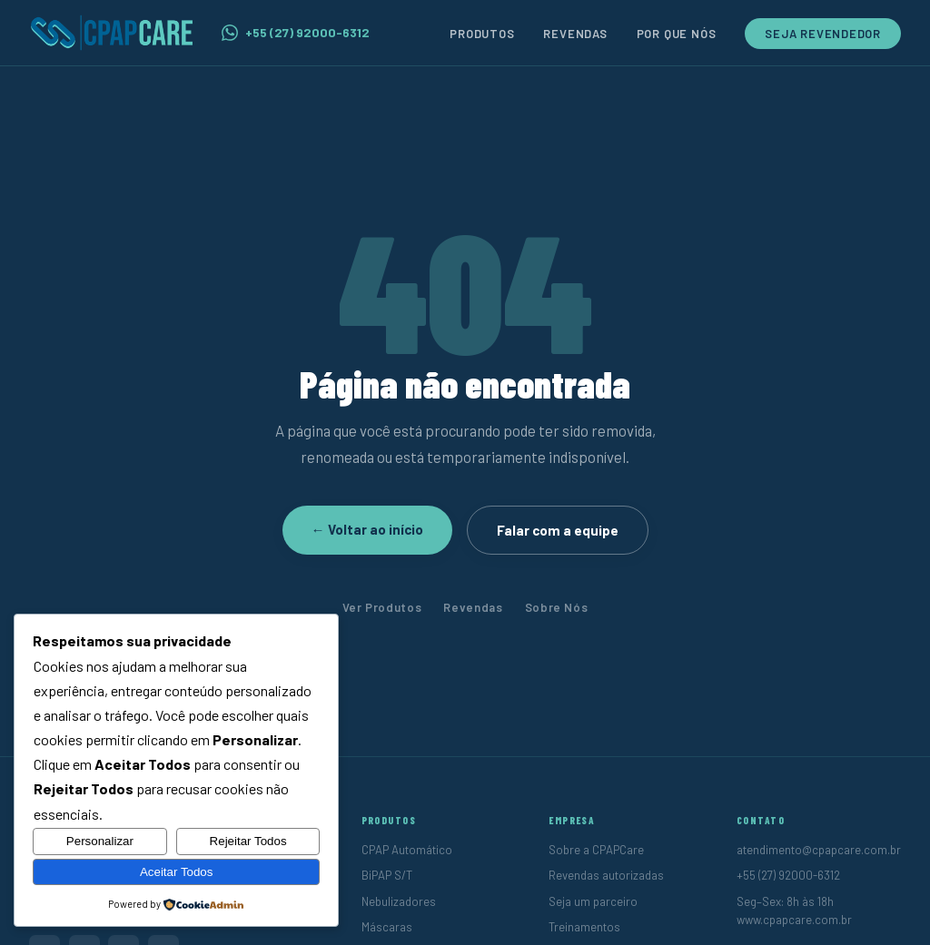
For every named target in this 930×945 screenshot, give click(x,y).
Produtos (482, 33)
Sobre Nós (557, 607)
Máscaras (386, 927)
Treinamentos (584, 927)
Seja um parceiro (593, 901)
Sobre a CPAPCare (596, 849)
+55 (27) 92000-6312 (296, 33)
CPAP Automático (406, 849)
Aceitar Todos (176, 872)
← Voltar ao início (367, 529)
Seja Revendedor (823, 33)
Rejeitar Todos (248, 841)
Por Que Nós (677, 33)
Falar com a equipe (557, 530)
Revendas (575, 33)
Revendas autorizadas (606, 875)
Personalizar (100, 841)
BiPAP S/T (386, 875)
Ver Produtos (382, 607)
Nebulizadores (398, 901)
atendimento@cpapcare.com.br (819, 849)
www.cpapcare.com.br (794, 919)
